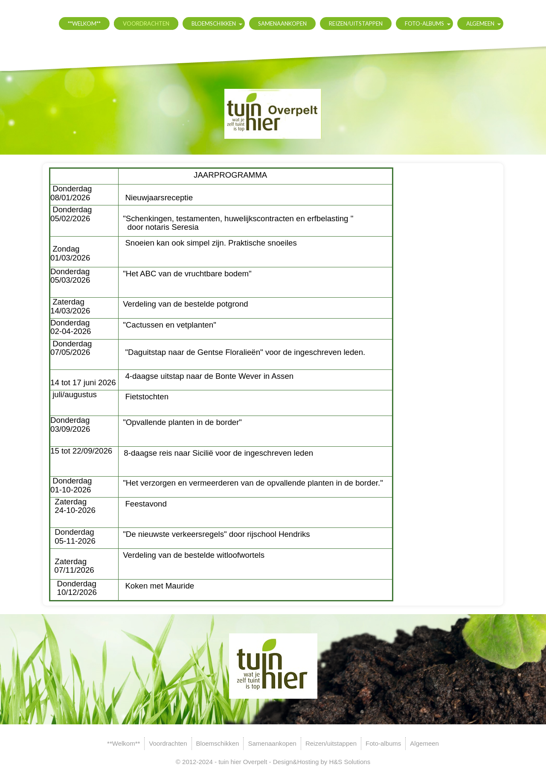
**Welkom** (84, 23)
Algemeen (480, 23)
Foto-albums (424, 23)
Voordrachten (146, 23)
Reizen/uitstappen (356, 23)
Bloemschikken (214, 23)
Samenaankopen (282, 23)
